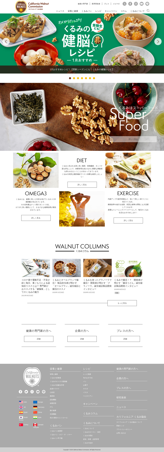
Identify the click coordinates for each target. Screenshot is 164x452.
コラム (124, 11)
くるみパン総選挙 (56, 431)
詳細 (39, 339)
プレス (106, 4)
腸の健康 (53, 410)
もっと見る (122, 303)
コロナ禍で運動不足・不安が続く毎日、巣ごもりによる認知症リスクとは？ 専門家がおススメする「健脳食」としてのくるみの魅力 (36, 286)
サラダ (85, 389)
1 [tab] (70, 78)
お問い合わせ (121, 433)
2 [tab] (74, 78)
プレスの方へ (123, 388)
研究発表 (121, 397)
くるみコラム (90, 413)
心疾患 (52, 392)
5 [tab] (86, 78)
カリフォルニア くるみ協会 (131, 416)
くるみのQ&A (88, 443)
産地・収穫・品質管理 (91, 439)
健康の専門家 (83, 4)
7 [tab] (94, 78)
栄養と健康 (73, 11)
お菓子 (85, 385)
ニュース (60, 11)
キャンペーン (111, 11)
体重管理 (53, 403)
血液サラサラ (54, 389)
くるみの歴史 (88, 435)
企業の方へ (122, 378)
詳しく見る (133, 139)
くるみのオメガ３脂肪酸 (58, 381)
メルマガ (116, 4)
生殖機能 (53, 414)
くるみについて (137, 11)
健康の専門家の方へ (127, 368)
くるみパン (86, 11)
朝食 (116, 293)
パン (84, 381)
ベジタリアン (88, 396)
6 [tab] (90, 78)
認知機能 (53, 400)
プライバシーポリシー (124, 429)
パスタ (85, 392)
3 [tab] (78, 78)
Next (158, 41)
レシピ (98, 11)
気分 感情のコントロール (59, 418)
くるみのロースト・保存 (91, 432)
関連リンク (120, 426)
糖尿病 (52, 396)
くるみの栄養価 (55, 378)
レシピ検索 (87, 374)
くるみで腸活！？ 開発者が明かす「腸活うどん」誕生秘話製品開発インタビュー (128, 283)
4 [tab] (82, 78)
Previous (6, 41)
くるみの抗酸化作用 (57, 385)
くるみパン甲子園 (56, 438)
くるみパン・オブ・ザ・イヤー (61, 434)
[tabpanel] (82, 43)
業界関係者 (96, 4)
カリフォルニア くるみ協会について (129, 422)
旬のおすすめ (88, 378)
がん (51, 407)
